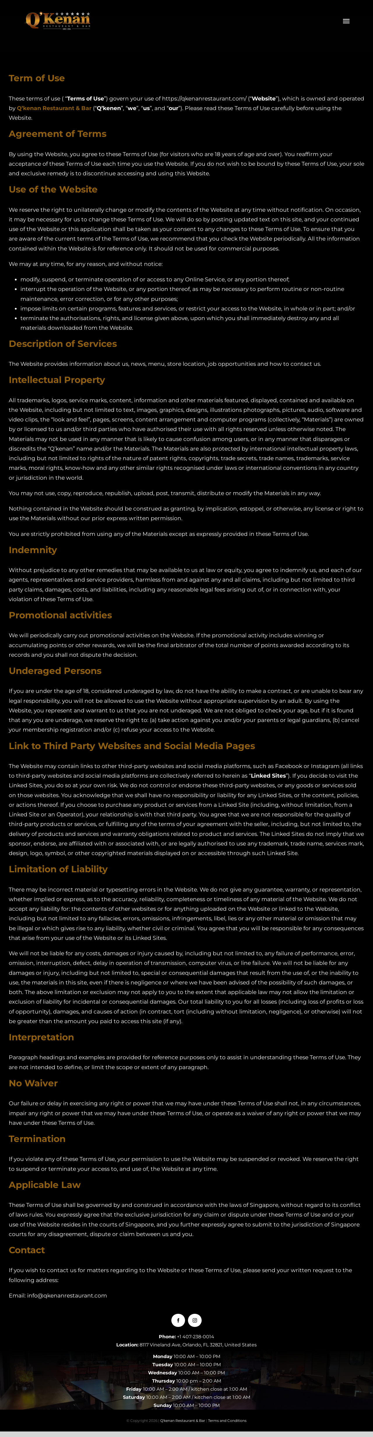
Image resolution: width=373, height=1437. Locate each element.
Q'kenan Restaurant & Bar (182, 1420)
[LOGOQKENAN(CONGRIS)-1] (58, 14)
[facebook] (178, 1320)
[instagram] (195, 1320)
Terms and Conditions (227, 1420)
